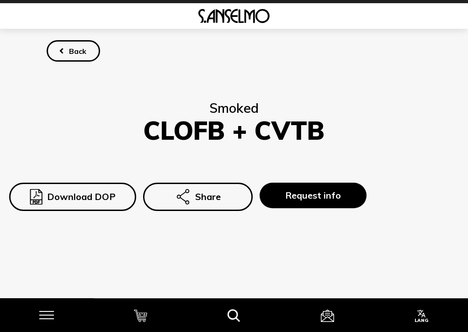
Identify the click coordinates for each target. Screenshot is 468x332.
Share (198, 197)
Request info (313, 195)
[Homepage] (234, 16)
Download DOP (73, 197)
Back (77, 51)
